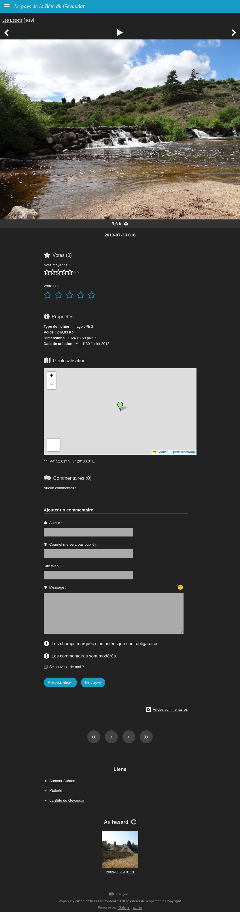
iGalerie (56, 790)
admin (137, 907)
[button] (120, 407)
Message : (57, 587)
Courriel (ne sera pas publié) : (73, 544)
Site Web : (52, 566)
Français (118, 894)
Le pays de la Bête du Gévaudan (50, 6)
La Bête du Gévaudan (68, 800)
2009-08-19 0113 (120, 872)
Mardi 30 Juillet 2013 (92, 344)
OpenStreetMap (183, 452)
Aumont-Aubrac (62, 781)
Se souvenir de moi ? (66, 667)
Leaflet (160, 452)
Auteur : (55, 523)
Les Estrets (12, 20)
